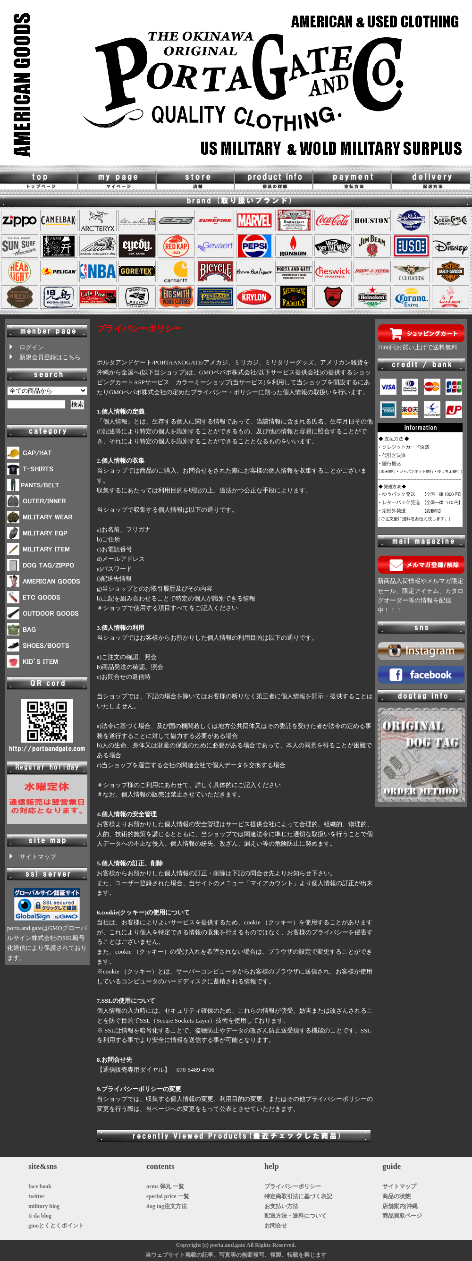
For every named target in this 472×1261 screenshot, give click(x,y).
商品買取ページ (402, 1215)
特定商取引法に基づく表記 (298, 1196)
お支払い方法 (281, 1206)
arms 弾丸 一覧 (165, 1186)
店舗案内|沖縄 (400, 1206)
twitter (36, 1196)
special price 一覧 (167, 1196)
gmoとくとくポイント (56, 1225)
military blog (43, 1206)
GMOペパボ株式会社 (227, 372)
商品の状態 (396, 1196)
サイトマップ (31, 856)
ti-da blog (39, 1215)
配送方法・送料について (295, 1215)
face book (39, 1186)
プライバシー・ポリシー (224, 392)
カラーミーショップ (203, 382)
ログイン (25, 347)
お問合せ (275, 1225)
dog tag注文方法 (166, 1206)
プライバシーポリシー (292, 1186)
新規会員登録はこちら (44, 357)
